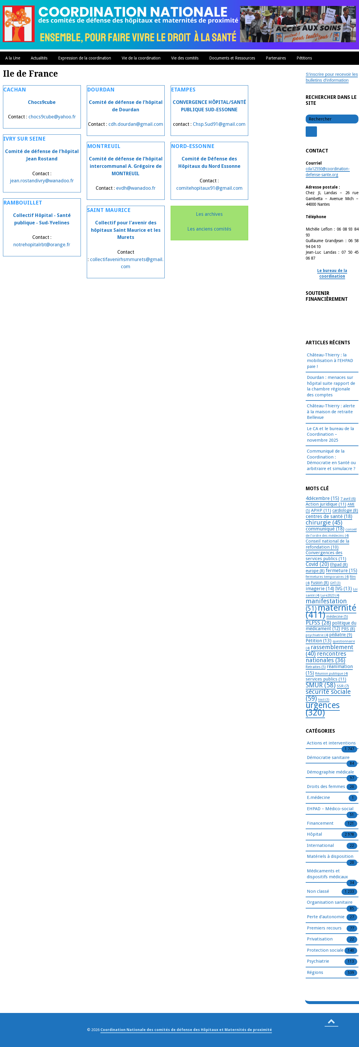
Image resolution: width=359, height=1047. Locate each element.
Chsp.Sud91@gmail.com (219, 124)
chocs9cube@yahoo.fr (52, 117)
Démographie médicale (330, 772)
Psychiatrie (318, 961)
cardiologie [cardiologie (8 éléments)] (345, 510)
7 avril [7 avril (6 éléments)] (348, 498)
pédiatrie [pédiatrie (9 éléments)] (340, 634)
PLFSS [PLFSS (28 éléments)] (318, 623)
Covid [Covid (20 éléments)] (317, 564)
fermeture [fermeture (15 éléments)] (341, 570)
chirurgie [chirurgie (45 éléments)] (324, 522)
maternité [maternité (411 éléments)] (331, 611)
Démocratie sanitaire (328, 758)
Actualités (39, 58)
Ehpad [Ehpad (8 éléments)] (339, 564)
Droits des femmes (326, 787)
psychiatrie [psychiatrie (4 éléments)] (317, 635)
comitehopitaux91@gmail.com (209, 188)
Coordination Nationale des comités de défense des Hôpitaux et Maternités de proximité (186, 1029)
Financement (320, 823)
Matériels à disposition (330, 857)
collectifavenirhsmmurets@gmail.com (127, 263)
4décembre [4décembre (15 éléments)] (322, 498)
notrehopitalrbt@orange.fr (41, 244)
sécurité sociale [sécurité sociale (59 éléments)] (328, 695)
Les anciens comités (209, 229)
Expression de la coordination (84, 58)
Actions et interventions (331, 743)
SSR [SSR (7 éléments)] (343, 685)
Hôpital (314, 834)
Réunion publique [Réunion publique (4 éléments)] (331, 673)
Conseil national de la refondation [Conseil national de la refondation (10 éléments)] (327, 544)
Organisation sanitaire (329, 903)
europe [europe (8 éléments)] (315, 570)
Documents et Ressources (232, 58)
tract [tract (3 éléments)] (323, 700)
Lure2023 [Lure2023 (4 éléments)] (329, 595)
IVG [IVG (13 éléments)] (343, 588)
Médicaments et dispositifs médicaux (327, 874)
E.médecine (318, 798)
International (320, 846)
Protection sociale (325, 950)
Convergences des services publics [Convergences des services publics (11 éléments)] (326, 555)
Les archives (209, 214)
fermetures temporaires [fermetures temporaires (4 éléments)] (327, 577)
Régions (315, 973)
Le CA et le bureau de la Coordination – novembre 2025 (330, 434)
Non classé (318, 892)
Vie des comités (184, 58)
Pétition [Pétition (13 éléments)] (318, 641)
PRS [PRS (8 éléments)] (348, 628)
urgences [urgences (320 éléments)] (323, 709)
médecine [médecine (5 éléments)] (337, 617)
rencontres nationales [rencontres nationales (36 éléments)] (326, 657)
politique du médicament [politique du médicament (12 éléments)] (331, 626)
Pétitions (304, 58)
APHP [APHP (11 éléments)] (321, 510)
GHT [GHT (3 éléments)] (335, 583)
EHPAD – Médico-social (330, 809)
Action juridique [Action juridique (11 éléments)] (326, 504)
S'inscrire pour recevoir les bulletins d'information (332, 77)
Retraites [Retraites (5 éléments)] (316, 667)
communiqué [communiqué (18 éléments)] (325, 529)
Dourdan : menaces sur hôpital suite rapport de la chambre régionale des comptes (331, 386)
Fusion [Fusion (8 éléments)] (320, 582)
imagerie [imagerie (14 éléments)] (320, 588)
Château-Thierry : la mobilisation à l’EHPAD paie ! (330, 360)
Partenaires (276, 58)
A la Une (12, 58)
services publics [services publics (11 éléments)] (326, 679)
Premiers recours (324, 928)
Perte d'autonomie (325, 917)
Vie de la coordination (141, 58)
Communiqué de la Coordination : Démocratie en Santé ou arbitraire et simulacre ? (331, 459)
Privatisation (320, 939)
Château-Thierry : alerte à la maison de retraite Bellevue (331, 411)
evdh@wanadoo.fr (136, 188)
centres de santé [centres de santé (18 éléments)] (329, 516)
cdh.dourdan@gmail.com (135, 124)
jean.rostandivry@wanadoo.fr (42, 181)
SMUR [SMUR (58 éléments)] (321, 685)
